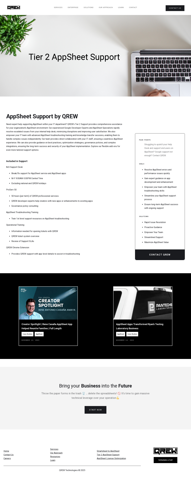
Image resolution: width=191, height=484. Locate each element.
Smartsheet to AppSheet (108, 451)
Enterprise (73, 7)
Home (6, 451)
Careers (7, 458)
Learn (121, 7)
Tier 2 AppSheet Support (108, 454)
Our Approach (106, 7)
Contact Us (9, 454)
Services (54, 449)
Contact (133, 7)
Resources (55, 456)
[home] (14, 7)
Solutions (89, 7)
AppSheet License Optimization (111, 458)
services (58, 7)
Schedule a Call (165, 460)
